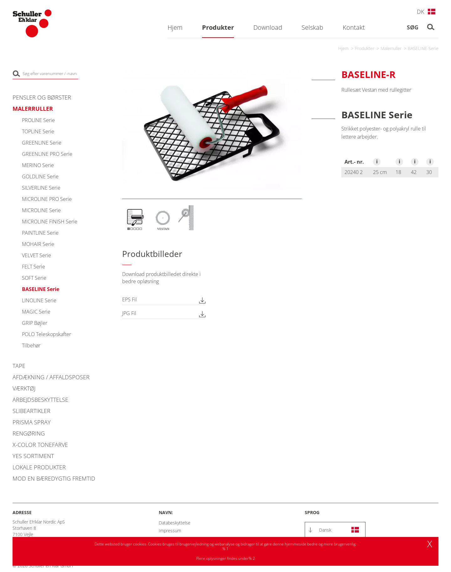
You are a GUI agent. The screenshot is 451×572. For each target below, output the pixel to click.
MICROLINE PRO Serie (47, 199)
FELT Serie (33, 266)
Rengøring (29, 433)
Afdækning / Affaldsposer (51, 377)
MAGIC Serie (36, 311)
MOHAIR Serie (38, 244)
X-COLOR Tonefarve (40, 444)
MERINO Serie (38, 165)
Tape (19, 366)
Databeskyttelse (174, 523)
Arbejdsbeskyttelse (40, 399)
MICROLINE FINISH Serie (49, 221)
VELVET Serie (36, 255)
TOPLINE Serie (38, 131)
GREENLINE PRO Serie (47, 154)
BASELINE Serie (423, 48)
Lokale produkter (39, 467)
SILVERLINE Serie (41, 187)
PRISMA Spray (32, 422)
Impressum (170, 531)
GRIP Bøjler (34, 322)
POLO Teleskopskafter (46, 334)
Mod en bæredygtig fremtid (54, 478)
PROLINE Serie (38, 120)
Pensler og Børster (42, 97)
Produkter (364, 48)
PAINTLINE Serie (40, 232)
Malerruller (391, 48)
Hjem (343, 48)
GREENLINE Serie (41, 142)
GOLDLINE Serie (40, 176)
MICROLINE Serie (41, 210)
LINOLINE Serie (39, 300)
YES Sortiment (33, 456)
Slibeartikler (31, 411)
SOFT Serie (34, 277)
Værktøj (24, 388)
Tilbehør (31, 345)
